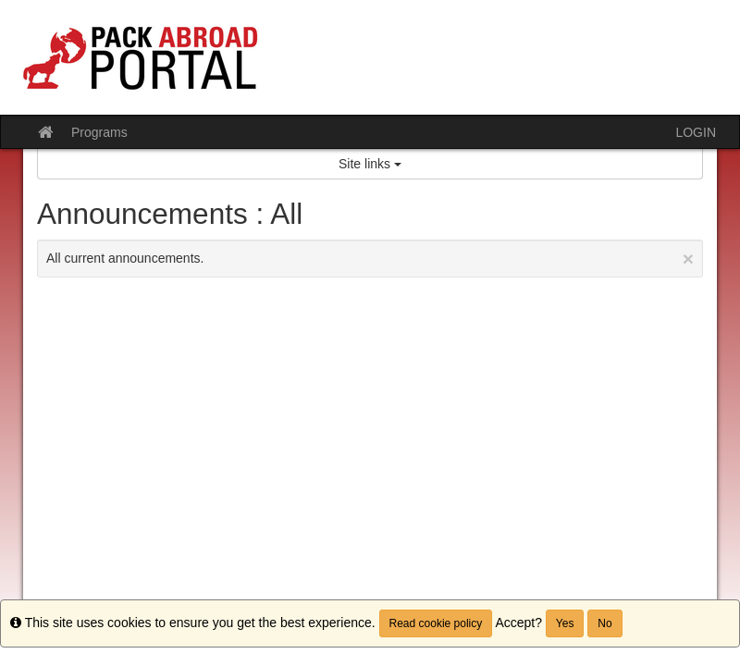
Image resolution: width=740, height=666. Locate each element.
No (604, 623)
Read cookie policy (436, 623)
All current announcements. (370, 258)
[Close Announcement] (688, 258)
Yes (565, 623)
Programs (99, 132)
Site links (370, 163)
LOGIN (695, 132)
